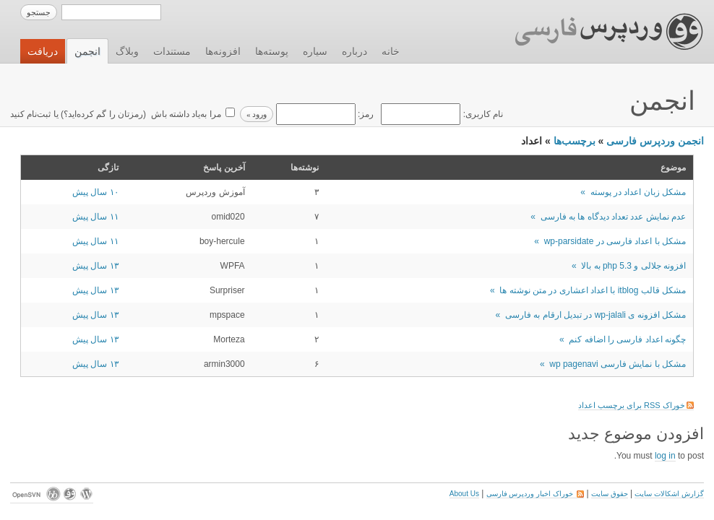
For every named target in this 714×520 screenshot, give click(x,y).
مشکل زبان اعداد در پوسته (638, 192)
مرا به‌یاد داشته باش (184, 114)
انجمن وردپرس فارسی (655, 141)
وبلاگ (127, 51)
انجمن (87, 51)
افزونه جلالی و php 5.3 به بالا (633, 266)
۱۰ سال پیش (95, 192)
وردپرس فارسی (595, 32)
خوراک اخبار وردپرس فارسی (535, 494)
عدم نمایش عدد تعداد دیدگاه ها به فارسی (613, 217)
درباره (354, 51)
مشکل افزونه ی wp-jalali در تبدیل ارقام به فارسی (595, 315)
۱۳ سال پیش (95, 266)
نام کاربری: (441, 114)
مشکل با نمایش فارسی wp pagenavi (617, 364)
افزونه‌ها (223, 51)
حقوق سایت (609, 494)
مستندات (172, 51)
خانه (391, 51)
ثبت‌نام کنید (30, 114)
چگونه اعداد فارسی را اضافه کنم (627, 339)
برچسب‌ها (574, 141)
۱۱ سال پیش (95, 217)
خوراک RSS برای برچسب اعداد (636, 405)
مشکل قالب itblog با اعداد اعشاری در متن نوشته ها (592, 290)
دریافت (42, 51)
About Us (464, 494)
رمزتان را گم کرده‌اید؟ (103, 114)
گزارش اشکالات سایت (669, 494)
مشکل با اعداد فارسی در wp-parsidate (615, 241)
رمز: (323, 114)
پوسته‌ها (271, 51)
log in (665, 456)
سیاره (315, 51)
